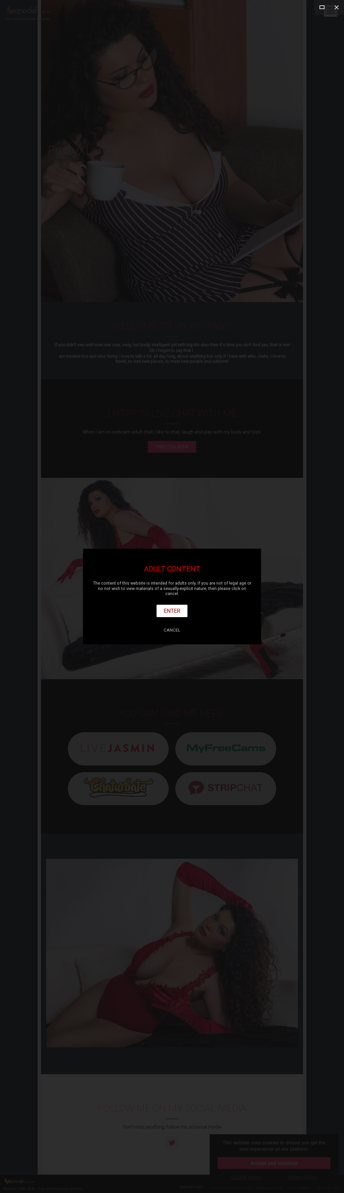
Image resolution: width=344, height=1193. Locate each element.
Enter (172, 610)
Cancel (172, 630)
